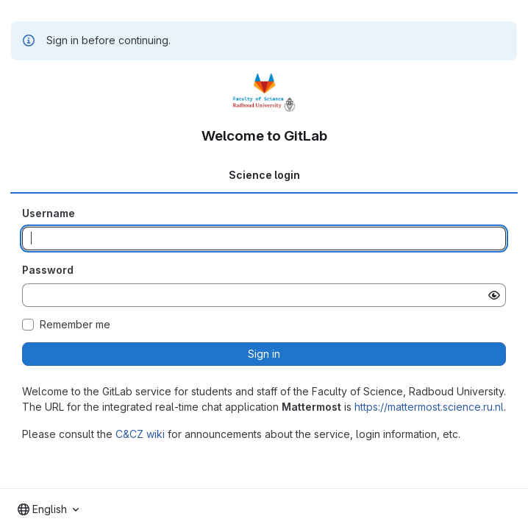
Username (48, 213)
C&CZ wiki (140, 434)
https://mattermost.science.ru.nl (429, 406)
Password (48, 270)
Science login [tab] (264, 175)
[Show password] (494, 295)
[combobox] (48, 509)
